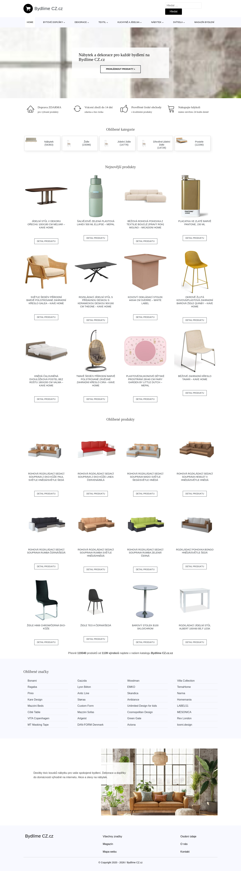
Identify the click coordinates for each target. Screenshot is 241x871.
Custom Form (85, 705)
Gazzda (82, 680)
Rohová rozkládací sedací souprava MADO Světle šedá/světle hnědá (145, 476)
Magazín (108, 844)
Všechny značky (112, 836)
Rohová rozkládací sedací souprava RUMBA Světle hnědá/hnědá (96, 552)
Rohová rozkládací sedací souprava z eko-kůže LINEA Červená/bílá (96, 476)
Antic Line (83, 693)
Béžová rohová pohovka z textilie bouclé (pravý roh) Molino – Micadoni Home (145, 224)
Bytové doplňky (53, 22)
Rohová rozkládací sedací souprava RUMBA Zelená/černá (145, 552)
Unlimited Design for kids (142, 705)
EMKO (131, 686)
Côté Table (34, 712)
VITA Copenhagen (38, 718)
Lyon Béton (84, 686)
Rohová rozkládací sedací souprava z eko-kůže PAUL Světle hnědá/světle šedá (46, 476)
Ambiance (133, 699)
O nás (184, 844)
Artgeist (82, 718)
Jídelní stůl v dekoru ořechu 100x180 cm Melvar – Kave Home (46, 224)
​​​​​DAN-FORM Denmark (90, 724)
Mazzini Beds (36, 705)
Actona (131, 724)
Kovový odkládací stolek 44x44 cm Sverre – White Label (145, 300)
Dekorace (81, 22)
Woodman (133, 680)
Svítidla (178, 22)
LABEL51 (182, 705)
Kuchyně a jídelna (128, 22)
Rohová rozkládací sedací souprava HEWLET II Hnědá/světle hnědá (195, 476)
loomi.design (184, 724)
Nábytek (156, 22)
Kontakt (184, 851)
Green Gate (134, 718)
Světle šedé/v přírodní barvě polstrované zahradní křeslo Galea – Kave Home (46, 300)
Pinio (31, 693)
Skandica (132, 693)
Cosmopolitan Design (140, 712)
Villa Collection (186, 680)
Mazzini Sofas (85, 712)
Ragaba (32, 686)
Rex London (184, 718)
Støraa (81, 699)
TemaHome (184, 686)
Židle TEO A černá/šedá (95, 625)
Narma (181, 693)
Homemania (184, 699)
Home (30, 22)
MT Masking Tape (38, 724)
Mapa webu (110, 851)
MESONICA (184, 712)
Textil (102, 22)
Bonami (32, 680)
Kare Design (35, 699)
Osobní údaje (188, 836)
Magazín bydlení (204, 22)
